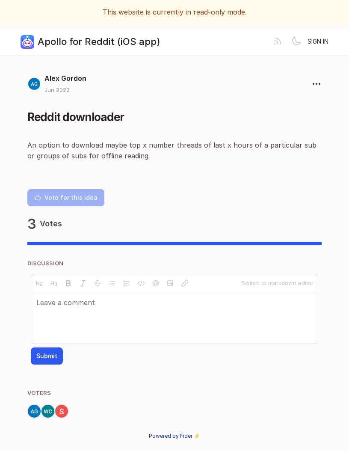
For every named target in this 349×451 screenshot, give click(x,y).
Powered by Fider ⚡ (174, 436)
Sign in (318, 41)
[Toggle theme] (296, 42)
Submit (46, 355)
